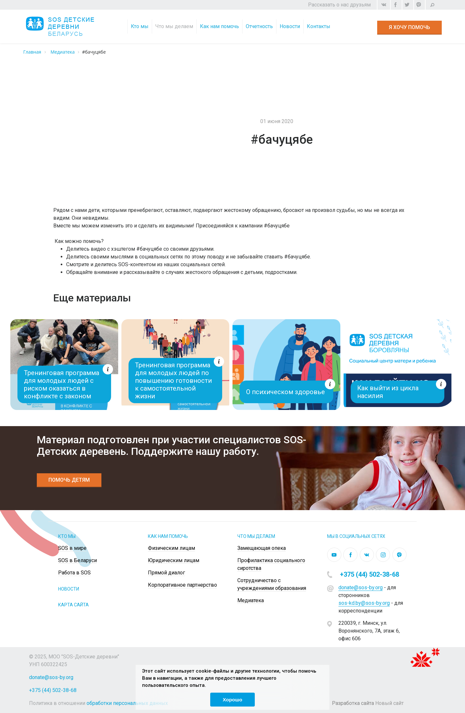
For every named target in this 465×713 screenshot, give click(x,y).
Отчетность (260, 26)
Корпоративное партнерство (182, 585)
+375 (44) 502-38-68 (369, 574)
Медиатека (250, 600)
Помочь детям (69, 480)
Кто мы (140, 26)
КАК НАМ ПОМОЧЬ (168, 536)
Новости (290, 26)
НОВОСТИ (68, 589)
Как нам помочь (220, 26)
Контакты (319, 26)
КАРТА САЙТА (73, 604)
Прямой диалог (166, 573)
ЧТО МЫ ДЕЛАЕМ (256, 536)
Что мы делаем (175, 26)
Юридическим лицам (173, 560)
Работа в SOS (74, 573)
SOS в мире (72, 548)
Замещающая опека (261, 548)
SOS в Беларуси (77, 560)
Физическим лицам (171, 548)
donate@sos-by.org (360, 587)
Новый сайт (389, 703)
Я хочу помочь (409, 27)
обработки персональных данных (127, 703)
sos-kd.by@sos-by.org (364, 603)
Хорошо (232, 699)
